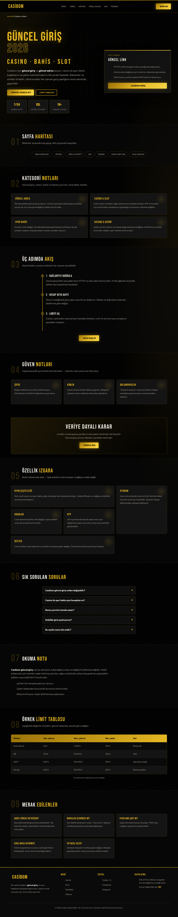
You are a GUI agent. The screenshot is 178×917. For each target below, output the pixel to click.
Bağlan (164, 6)
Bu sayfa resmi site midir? (58, 629)
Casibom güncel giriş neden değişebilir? (65, 590)
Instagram (106, 885)
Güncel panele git (21, 92)
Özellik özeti (75, 154)
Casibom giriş (138, 86)
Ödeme (114, 6)
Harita (68, 880)
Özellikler (95, 6)
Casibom (16, 6)
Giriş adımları (42, 154)
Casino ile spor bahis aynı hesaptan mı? (65, 600)
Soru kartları (118, 154)
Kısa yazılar (138, 154)
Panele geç (90, 445)
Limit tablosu (47, 92)
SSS (106, 6)
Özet (64, 6)
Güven (82, 6)
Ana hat (10, 16)
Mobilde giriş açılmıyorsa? (58, 619)
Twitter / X (106, 880)
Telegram (106, 889)
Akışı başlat (89, 338)
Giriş (72, 6)
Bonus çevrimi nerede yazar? (59, 610)
